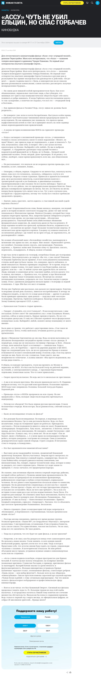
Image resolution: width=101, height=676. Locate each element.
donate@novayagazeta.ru (42, 663)
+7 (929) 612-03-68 (25, 664)
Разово (47, 617)
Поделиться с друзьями (36, 656)
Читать (59, 42)
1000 (47, 626)
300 (48, 631)
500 (25, 631)
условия (49, 646)
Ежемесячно (25, 617)
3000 (25, 626)
